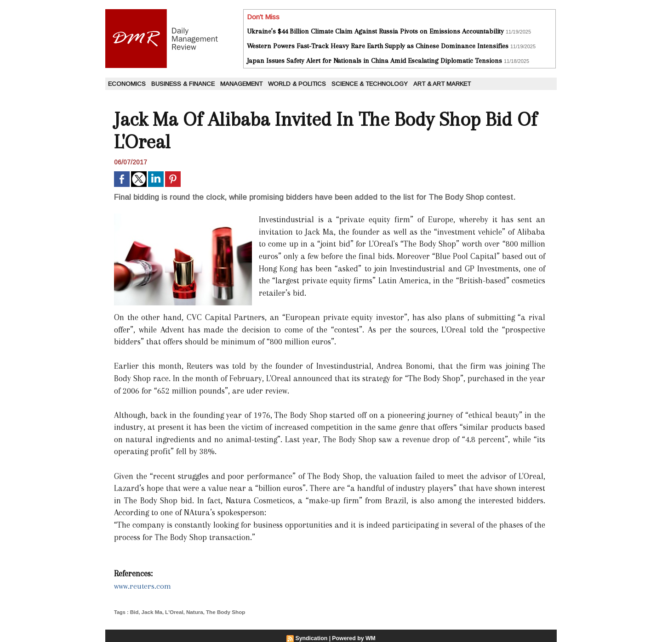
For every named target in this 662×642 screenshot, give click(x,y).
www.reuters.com (143, 586)
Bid (134, 611)
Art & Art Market (442, 83)
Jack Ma (151, 611)
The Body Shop (221, 611)
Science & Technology (369, 83)
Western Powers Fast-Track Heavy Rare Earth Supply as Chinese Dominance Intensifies (377, 46)
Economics (127, 83)
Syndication (312, 638)
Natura (191, 611)
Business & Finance (183, 83)
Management (241, 83)
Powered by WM (353, 638)
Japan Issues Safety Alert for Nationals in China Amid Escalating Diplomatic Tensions (374, 60)
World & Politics (297, 83)
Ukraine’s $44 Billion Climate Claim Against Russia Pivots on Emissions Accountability (375, 31)
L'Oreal (171, 611)
